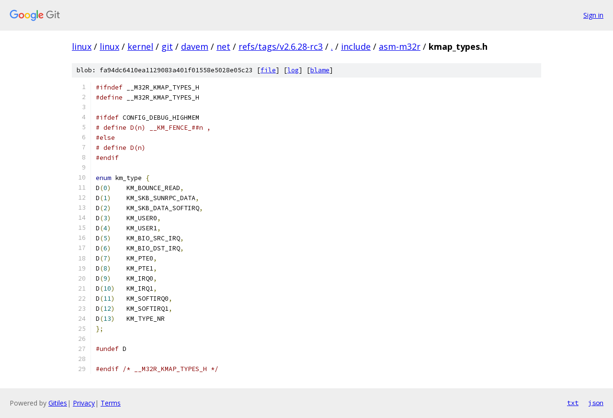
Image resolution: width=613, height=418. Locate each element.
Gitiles (57, 402)
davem (194, 46)
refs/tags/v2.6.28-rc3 (280, 46)
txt (573, 402)
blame (319, 70)
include (356, 46)
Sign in (593, 15)
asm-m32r (399, 46)
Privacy (84, 402)
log (293, 70)
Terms (111, 402)
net (223, 46)
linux (81, 46)
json (595, 402)
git (167, 46)
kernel (140, 46)
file (268, 70)
